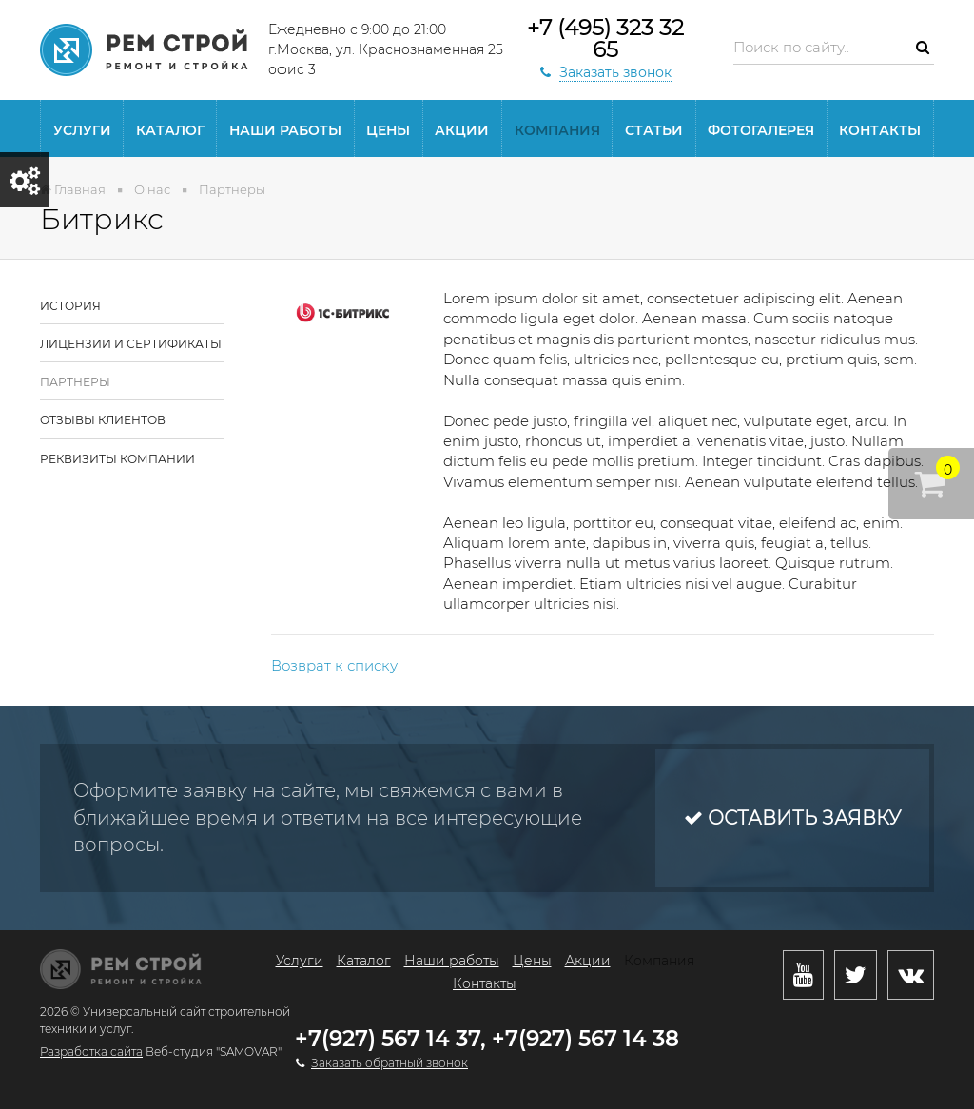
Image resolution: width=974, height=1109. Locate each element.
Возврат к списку (334, 665)
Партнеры (75, 382)
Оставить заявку (792, 818)
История (70, 306)
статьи (654, 130)
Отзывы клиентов (103, 420)
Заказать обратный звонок (389, 1063)
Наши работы (285, 130)
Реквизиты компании (117, 459)
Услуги (82, 130)
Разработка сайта (91, 1051)
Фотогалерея (761, 130)
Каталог (170, 130)
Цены (388, 130)
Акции (462, 130)
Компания (557, 130)
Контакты (880, 130)
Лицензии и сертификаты (131, 344)
